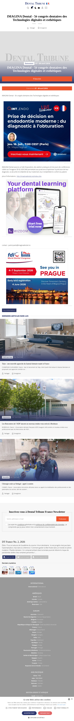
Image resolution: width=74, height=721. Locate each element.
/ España (37, 658)
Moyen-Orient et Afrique (37, 692)
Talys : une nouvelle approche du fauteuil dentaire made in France (25, 244)
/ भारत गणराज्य (37, 678)
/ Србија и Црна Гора (37, 655)
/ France (37, 627)
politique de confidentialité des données (50, 524)
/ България (37, 619)
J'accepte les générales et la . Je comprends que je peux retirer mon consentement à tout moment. (37, 525)
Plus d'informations (9, 125)
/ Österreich (37, 614)
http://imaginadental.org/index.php (29, 112)
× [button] (72, 699)
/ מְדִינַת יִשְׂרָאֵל (37, 696)
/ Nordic (37, 642)
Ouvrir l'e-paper (23, 557)
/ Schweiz (37, 660)
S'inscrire (37, 79)
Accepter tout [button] (29, 713)
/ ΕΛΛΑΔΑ (37, 632)
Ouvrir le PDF (9, 557)
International (37, 583)
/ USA (37, 604)
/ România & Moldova (37, 650)
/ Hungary (37, 635)
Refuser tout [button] (45, 713)
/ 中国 (37, 676)
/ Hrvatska (37, 622)
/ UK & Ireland (37, 666)
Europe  (37, 611)
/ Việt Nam (37, 683)
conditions (21, 524)
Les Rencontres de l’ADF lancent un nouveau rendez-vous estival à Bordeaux (30, 364)
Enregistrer (43, 28)
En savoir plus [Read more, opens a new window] (62, 704)
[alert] (37, 709)
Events (40, 23)
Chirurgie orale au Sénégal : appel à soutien (17, 484)
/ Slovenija (37, 653)
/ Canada (37, 599)
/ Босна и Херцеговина (37, 617)
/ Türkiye (37, 663)
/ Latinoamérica (37, 602)
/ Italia (37, 637)
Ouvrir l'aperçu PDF (40, 557)
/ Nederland (37, 640)
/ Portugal (37, 648)
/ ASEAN (37, 686)
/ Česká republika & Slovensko (37, 625)
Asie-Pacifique (37, 672)
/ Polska (37, 645)
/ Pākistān (37, 681)
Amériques (37, 593)
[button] (37, 718)
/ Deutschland (37, 630)
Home (34, 23)
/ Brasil (37, 597)
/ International (37, 587)
